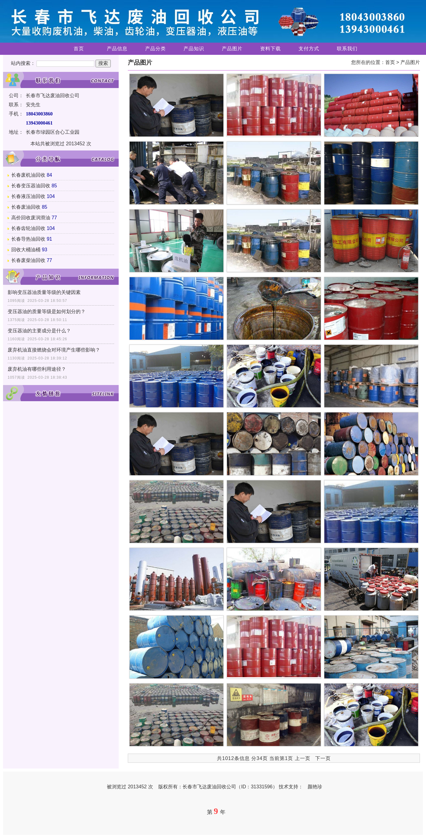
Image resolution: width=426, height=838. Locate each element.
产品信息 (117, 48)
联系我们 (347, 48)
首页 (79, 48)
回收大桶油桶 (25, 249)
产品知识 (193, 48)
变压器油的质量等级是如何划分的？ (47, 311)
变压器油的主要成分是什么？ (39, 330)
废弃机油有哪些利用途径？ (37, 369)
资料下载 (270, 48)
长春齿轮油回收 (28, 228)
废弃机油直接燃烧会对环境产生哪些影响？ (54, 349)
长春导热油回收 (28, 239)
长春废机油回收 (28, 175)
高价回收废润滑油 (30, 217)
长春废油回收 (25, 207)
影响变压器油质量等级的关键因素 (44, 292)
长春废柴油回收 (28, 260)
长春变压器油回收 (30, 185)
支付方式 (309, 48)
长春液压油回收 (28, 196)
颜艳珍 (315, 786)
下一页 (323, 758)
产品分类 (155, 48)
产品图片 (232, 48)
